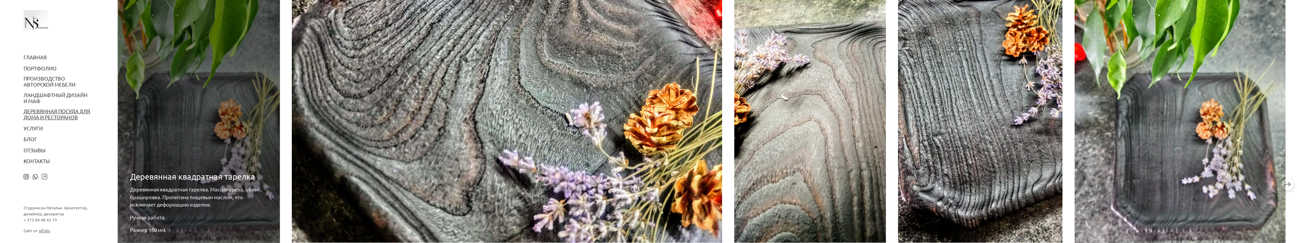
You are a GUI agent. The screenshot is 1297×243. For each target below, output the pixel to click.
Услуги (33, 128)
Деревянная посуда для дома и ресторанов (57, 114)
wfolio (44, 230)
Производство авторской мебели (49, 81)
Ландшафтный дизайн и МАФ (56, 98)
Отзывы (34, 150)
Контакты (37, 161)
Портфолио (40, 68)
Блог (30, 139)
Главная (35, 57)
